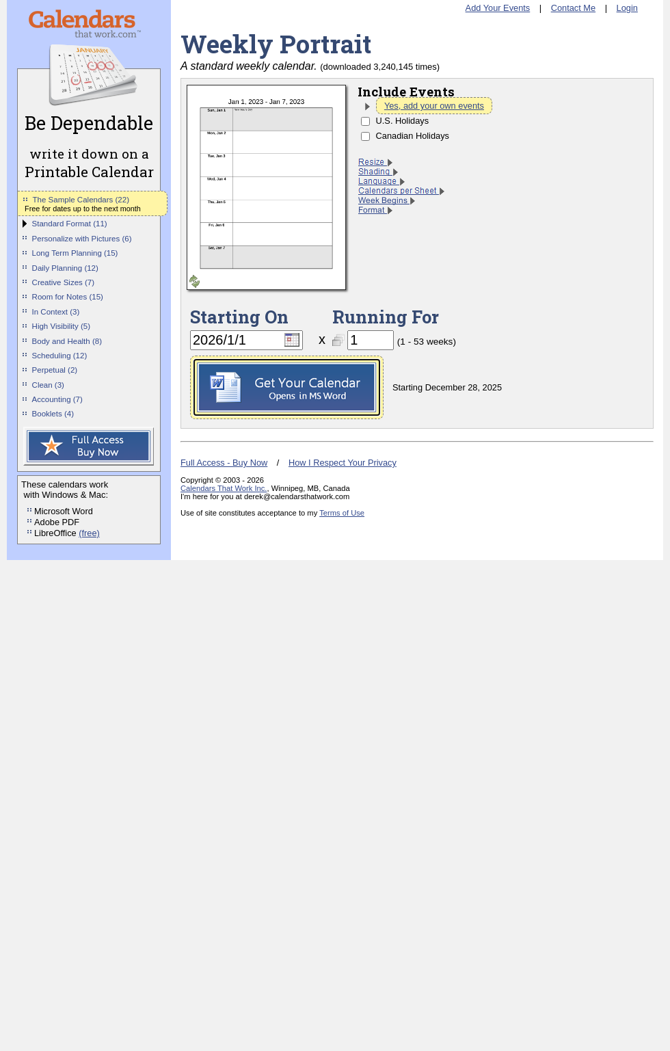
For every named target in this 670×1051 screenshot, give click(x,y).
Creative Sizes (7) (63, 282)
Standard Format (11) (69, 223)
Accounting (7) (57, 399)
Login (627, 8)
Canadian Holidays (412, 136)
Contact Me (573, 8)
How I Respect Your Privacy (343, 462)
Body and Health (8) (67, 341)
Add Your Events (498, 8)
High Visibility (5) (61, 326)
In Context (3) (56, 312)
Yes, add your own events (434, 106)
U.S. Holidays (402, 121)
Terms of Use (341, 513)
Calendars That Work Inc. (223, 488)
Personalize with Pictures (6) (82, 239)
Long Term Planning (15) (75, 253)
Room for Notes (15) (67, 297)
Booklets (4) (53, 414)
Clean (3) (48, 385)
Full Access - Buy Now (223, 462)
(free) (89, 533)
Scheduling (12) (60, 355)
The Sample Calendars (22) (81, 200)
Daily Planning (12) (65, 268)
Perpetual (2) (55, 370)
